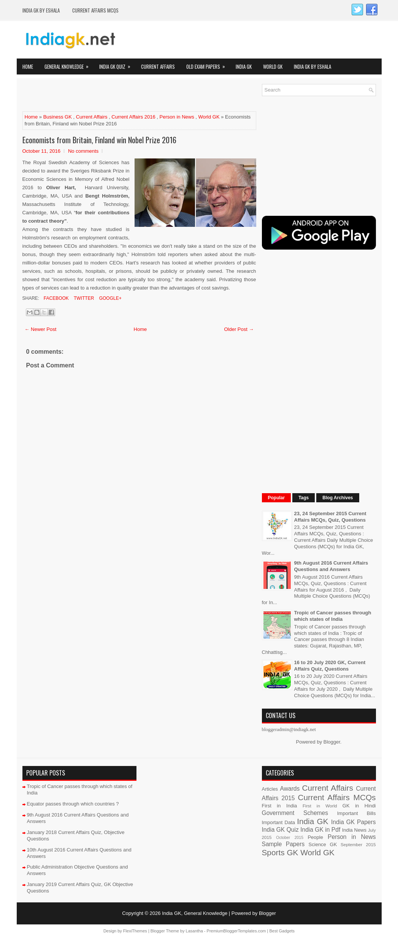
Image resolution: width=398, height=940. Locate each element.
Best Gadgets (282, 931)
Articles (270, 789)
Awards (290, 788)
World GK (272, 66)
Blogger (331, 742)
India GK (244, 66)
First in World (320, 805)
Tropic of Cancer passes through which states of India (332, 616)
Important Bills (356, 813)
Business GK (57, 117)
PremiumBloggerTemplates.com (236, 931)
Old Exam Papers (208, 64)
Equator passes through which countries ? (73, 804)
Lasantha (194, 931)
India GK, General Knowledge (194, 913)
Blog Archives (337, 497)
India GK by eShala (41, 10)
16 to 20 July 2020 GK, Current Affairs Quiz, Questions (330, 666)
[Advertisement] (111, 95)
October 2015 (289, 838)
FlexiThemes (135, 931)
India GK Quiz (117, 64)
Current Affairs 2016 (133, 117)
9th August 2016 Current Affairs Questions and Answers (331, 566)
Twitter (83, 298)
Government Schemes (295, 813)
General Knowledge (69, 64)
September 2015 (358, 844)
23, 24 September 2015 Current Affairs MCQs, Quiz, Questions (330, 517)
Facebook (56, 298)
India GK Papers (353, 822)
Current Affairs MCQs (95, 10)
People (315, 837)
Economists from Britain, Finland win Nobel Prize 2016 (99, 140)
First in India (279, 806)
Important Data (278, 822)
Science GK (323, 844)
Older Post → (239, 329)
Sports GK (280, 852)
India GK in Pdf (320, 829)
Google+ (109, 298)
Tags (303, 497)
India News (354, 830)
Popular (276, 497)
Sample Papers (283, 844)
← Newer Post (41, 329)
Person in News (177, 117)
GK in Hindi (359, 806)
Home (27, 66)
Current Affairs (158, 66)
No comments (83, 151)
